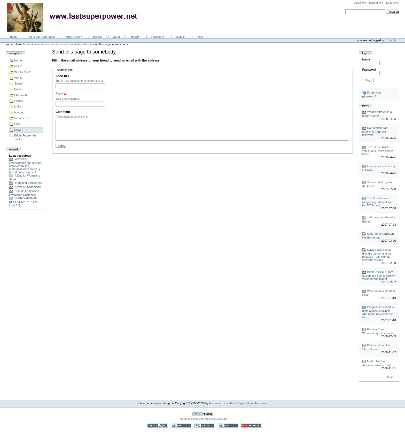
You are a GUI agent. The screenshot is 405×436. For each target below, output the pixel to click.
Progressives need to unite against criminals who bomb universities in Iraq (378, 312)
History (135, 36)
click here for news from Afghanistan (66, 44)
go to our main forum (42, 36)
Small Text (360, 2)
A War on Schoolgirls (25, 186)
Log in (393, 40)
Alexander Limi (218, 403)
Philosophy (158, 36)
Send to (61, 76)
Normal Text (376, 2)
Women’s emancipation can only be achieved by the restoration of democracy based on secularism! (25, 165)
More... (391, 377)
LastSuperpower (75, 17)
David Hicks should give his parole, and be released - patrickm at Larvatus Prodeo (376, 254)
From (59, 94)
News (37, 44)
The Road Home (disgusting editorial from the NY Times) (377, 202)
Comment (63, 112)
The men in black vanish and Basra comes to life (377, 151)
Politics (97, 36)
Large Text (392, 2)
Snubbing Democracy (25, 182)
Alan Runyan (237, 403)
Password (369, 69)
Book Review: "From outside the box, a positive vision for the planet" (378, 275)
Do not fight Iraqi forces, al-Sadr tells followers (375, 131)
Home (14, 36)
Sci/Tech (180, 36)
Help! (200, 36)
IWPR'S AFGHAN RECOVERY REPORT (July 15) (23, 202)
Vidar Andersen (257, 403)
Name (366, 59)
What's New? (74, 36)
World (116, 36)
